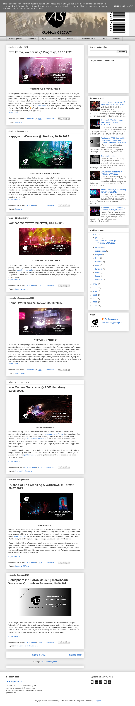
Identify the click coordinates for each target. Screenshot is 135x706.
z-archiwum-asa (31, 646)
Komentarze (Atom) (49, 662)
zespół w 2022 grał (24, 270)
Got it (130, 6)
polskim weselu (30, 455)
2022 (95, 291)
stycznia (98, 280)
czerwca (98, 262)
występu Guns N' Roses (53, 434)
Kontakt (116, 39)
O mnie (104, 39)
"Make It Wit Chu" (20, 536)
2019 (95, 302)
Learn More (119, 6)
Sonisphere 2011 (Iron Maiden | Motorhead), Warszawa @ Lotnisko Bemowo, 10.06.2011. (38, 581)
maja (97, 265)
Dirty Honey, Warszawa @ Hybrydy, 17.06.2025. (112, 173)
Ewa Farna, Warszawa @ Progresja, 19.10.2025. (40, 52)
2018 (95, 306)
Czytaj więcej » (14, 113)
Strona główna (15, 39)
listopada (99, 247)
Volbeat (25, 289)
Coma (17, 373)
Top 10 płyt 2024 (108, 156)
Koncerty (32, 39)
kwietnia (98, 269)
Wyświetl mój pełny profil (112, 323)
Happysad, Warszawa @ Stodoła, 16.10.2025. (39, 136)
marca (98, 272)
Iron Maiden (20, 471)
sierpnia (98, 254)
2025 (95, 234)
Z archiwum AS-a (87, 39)
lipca (97, 258)
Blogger (98, 701)
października (100, 251)
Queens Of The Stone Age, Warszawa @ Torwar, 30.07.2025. (112, 122)
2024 (95, 284)
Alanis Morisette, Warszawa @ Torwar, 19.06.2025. (113, 191)
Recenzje (71, 39)
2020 (95, 298)
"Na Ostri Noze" (40, 106)
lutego (98, 276)
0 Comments (49, 119)
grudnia (98, 237)
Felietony (57, 39)
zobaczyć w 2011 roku (35, 439)
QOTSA (26, 566)
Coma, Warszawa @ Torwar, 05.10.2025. (35, 303)
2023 (95, 288)
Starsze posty (75, 655)
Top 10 (44, 39)
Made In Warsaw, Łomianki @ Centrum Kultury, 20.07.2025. (113, 209)
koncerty (18, 122)
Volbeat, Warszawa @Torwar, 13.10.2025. (36, 223)
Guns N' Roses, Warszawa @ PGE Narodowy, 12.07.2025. (113, 103)
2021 (95, 295)
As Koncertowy (111, 319)
